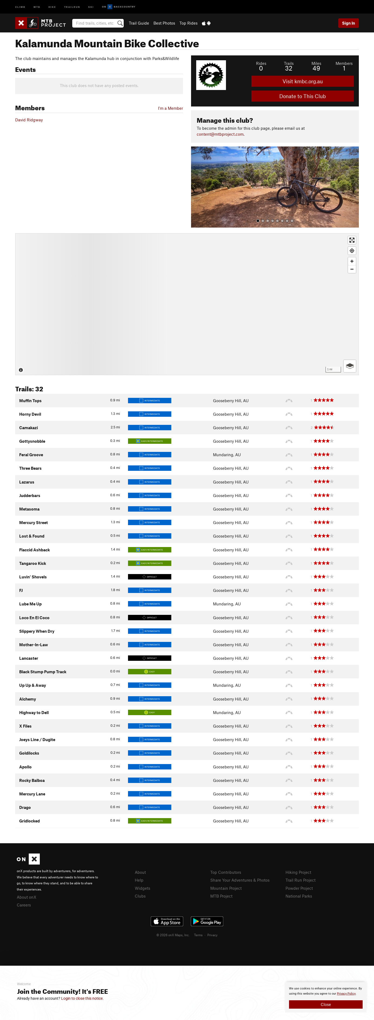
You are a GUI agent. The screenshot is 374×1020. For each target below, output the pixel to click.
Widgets (142, 888)
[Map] (187, 304)
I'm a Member (170, 108)
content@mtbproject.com (220, 134)
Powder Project (299, 888)
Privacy (212, 935)
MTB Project (221, 896)
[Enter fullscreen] (352, 240)
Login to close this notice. (82, 998)
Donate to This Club (302, 96)
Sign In (348, 23)
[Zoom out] (352, 269)
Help (139, 880)
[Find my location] (352, 251)
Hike (52, 6)
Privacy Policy (346, 993)
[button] (196, 187)
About (140, 872)
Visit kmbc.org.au (303, 81)
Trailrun (72, 6)
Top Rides (188, 23)
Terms (198, 935)
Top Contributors (225, 872)
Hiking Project (298, 872)
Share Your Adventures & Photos (240, 880)
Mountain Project (226, 888)
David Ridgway (29, 119)
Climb (20, 6)
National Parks (299, 896)
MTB (37, 6)
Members (344, 63)
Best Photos (164, 23)
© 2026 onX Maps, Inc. (172, 935)
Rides (261, 63)
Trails (289, 63)
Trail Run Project (301, 880)
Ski (91, 6)
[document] (326, 997)
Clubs (140, 896)
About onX (26, 897)
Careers (24, 904)
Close (326, 1004)
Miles (316, 63)
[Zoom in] (352, 261)
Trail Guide (139, 23)
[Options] (350, 366)
